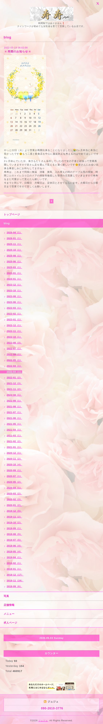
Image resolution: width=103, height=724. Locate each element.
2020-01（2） (14, 505)
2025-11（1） (14, 244)
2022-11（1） (14, 331)
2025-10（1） (14, 250)
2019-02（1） (14, 563)
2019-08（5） (14, 534)
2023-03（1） (14, 308)
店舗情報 (9, 604)
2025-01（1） (14, 273)
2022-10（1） (14, 337)
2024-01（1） (14, 279)
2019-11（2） (14, 517)
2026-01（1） (14, 238)
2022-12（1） (14, 325)
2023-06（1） (14, 302)
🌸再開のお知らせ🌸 (18, 51)
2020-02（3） (14, 499)
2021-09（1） (14, 401)
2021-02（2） (14, 441)
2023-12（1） (14, 285)
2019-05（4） (14, 551)
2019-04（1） (14, 557)
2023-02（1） (14, 314)
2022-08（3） (14, 343)
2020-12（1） (14, 453)
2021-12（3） (14, 383)
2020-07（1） (14, 476)
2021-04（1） (14, 430)
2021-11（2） (14, 389)
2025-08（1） (14, 256)
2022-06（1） (14, 354)
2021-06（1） (14, 418)
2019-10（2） (14, 522)
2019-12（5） (14, 511)
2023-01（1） (14, 319)
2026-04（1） (14, 232)
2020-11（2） (14, 459)
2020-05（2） (14, 482)
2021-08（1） (14, 406)
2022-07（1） (14, 348)
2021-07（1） (14, 412)
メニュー (9, 613)
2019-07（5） (14, 540)
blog (7, 223)
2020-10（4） (14, 464)
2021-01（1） (14, 447)
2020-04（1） (14, 488)
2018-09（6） (14, 586)
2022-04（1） (14, 366)
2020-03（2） (14, 493)
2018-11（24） (15, 580)
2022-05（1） (14, 360)
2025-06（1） (14, 261)
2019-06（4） (14, 546)
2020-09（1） (14, 470)
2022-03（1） (14, 372)
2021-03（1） (14, 435)
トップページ (12, 214)
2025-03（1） (14, 267)
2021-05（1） (14, 424)
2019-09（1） (14, 528)
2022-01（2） (14, 377)
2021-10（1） (14, 395)
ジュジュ (43, 720)
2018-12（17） (15, 575)
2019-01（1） (14, 569)
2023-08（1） (14, 296)
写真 (6, 596)
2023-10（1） (14, 290)
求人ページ (10, 622)
